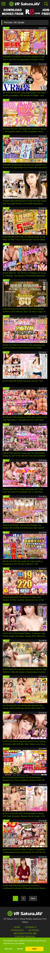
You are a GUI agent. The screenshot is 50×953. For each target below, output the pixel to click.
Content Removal (25, 936)
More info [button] (8, 949)
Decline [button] (20, 949)
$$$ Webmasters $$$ (25, 933)
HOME (17, 927)
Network (33, 930)
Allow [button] (34, 949)
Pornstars (17, 930)
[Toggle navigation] (3, 4)
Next (33, 898)
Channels (30, 927)
